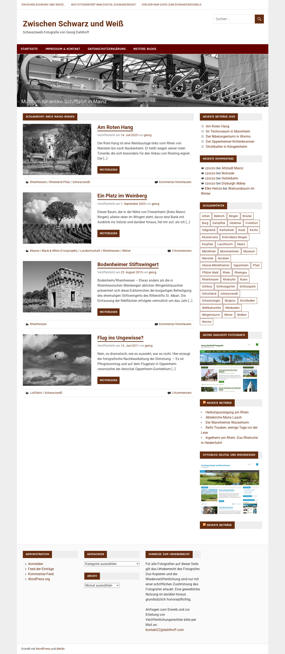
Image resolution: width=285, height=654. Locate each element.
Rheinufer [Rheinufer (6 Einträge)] (229, 279)
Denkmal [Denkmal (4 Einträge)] (235, 223)
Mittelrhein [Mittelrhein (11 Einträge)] (209, 251)
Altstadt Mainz (232, 168)
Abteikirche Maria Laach (224, 418)
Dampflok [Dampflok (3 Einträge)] (219, 223)
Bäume (34, 251)
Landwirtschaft (90, 251)
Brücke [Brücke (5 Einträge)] (247, 216)
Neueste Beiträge (219, 403)
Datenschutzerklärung (107, 49)
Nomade (228, 173)
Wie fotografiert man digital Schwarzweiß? (103, 4)
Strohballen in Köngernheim (226, 147)
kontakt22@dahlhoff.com (165, 630)
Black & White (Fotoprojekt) (60, 251)
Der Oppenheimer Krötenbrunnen (230, 142)
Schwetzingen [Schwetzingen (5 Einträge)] (211, 300)
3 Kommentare (181, 251)
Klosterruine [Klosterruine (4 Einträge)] (210, 237)
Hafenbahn (230, 178)
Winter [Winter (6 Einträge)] (228, 315)
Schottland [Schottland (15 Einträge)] (209, 294)
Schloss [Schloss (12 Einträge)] (207, 286)
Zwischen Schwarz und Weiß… (43, 4)
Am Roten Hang (115, 127)
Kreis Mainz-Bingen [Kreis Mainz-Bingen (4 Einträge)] (234, 237)
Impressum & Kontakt (62, 49)
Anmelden (35, 564)
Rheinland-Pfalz (59, 182)
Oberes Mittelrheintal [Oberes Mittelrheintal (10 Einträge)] (215, 265)
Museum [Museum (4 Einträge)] (249, 251)
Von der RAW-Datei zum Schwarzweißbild (172, 4)
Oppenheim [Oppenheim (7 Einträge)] (240, 265)
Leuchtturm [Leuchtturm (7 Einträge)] (225, 244)
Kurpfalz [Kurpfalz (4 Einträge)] (207, 244)
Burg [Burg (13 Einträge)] (205, 223)
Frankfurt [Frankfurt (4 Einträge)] (251, 223)
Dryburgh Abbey (233, 184)
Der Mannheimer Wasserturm (227, 423)
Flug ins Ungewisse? (120, 338)
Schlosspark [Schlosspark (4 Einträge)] (248, 286)
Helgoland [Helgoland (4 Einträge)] (208, 230)
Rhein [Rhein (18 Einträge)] (226, 272)
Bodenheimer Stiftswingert (128, 265)
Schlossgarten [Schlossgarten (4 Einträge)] (225, 286)
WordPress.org (39, 579)
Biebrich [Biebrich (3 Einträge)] (219, 216)
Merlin (61, 649)
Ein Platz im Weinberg (122, 196)
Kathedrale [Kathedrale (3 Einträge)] (227, 230)
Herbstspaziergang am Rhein (227, 412)
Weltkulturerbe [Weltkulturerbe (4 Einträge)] (211, 308)
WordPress (43, 649)
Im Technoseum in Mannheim (228, 132)
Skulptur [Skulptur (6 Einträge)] (230, 300)
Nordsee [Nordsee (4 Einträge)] (223, 258)
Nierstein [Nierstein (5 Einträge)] (208, 258)
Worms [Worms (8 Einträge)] (206, 322)
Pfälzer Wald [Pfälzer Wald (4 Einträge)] (210, 272)
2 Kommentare (181, 393)
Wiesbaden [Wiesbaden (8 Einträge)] (232, 308)
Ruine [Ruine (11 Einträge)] (243, 279)
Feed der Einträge (41, 569)
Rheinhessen (38, 182)
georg (147, 135)
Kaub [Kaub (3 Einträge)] (241, 230)
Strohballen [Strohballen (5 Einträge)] (247, 300)
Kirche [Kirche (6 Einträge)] (254, 230)
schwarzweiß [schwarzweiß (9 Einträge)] (229, 294)
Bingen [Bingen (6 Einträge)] (233, 216)
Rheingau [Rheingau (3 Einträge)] (241, 272)
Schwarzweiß (81, 182)
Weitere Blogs (144, 49)
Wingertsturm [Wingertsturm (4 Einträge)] (211, 315)
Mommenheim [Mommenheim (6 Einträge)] (229, 251)
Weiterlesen (108, 170)
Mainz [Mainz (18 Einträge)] (241, 244)
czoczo (210, 168)
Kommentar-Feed (41, 574)
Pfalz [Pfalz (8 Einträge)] (256, 265)
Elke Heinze (213, 189)
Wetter (126, 251)
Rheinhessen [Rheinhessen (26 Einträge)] (210, 279)
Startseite (29, 49)
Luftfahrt (36, 393)
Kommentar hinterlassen (175, 182)
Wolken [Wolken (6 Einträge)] (242, 315)
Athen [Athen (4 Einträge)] (206, 216)
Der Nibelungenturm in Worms (228, 137)
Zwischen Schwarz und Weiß (74, 24)
